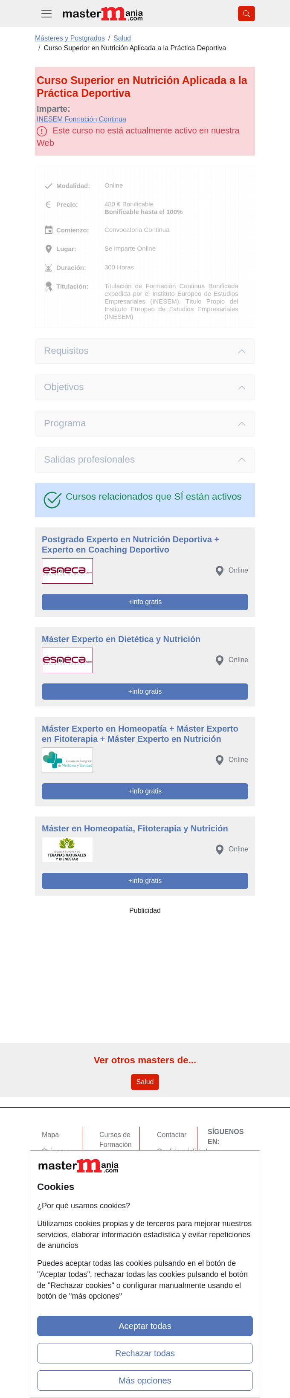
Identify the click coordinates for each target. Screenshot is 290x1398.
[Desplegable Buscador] (246, 13)
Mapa (50, 1134)
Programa (65, 423)
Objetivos (64, 387)
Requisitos (66, 350)
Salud (145, 1081)
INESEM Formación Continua (81, 119)
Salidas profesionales (89, 459)
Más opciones (145, 1380)
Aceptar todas (145, 1326)
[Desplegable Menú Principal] (46, 13)
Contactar (171, 1134)
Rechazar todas (145, 1353)
